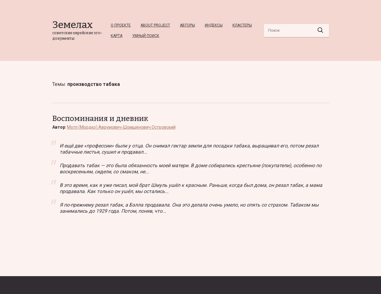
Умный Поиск (145, 36)
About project (155, 25)
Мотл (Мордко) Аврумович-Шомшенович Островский (121, 127)
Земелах (72, 24)
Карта (116, 36)
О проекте (121, 25)
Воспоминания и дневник (100, 118)
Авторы (187, 25)
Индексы (214, 25)
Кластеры (242, 25)
